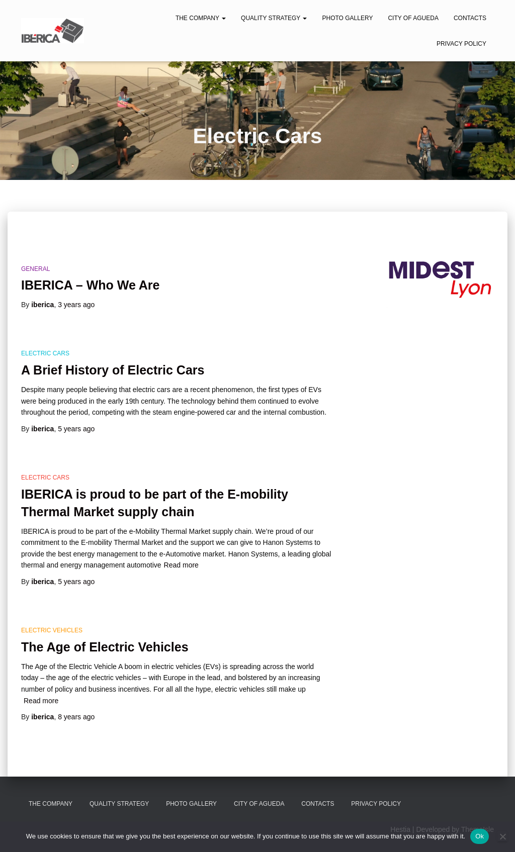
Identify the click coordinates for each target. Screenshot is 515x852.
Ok (479, 836)
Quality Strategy (274, 18)
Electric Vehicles (51, 630)
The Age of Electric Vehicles (105, 647)
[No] (502, 836)
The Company (201, 18)
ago (76, 305)
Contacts (470, 18)
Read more (181, 565)
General (35, 268)
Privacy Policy (461, 43)
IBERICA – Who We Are (90, 285)
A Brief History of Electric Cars (112, 370)
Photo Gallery (347, 18)
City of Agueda (413, 18)
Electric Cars (45, 353)
